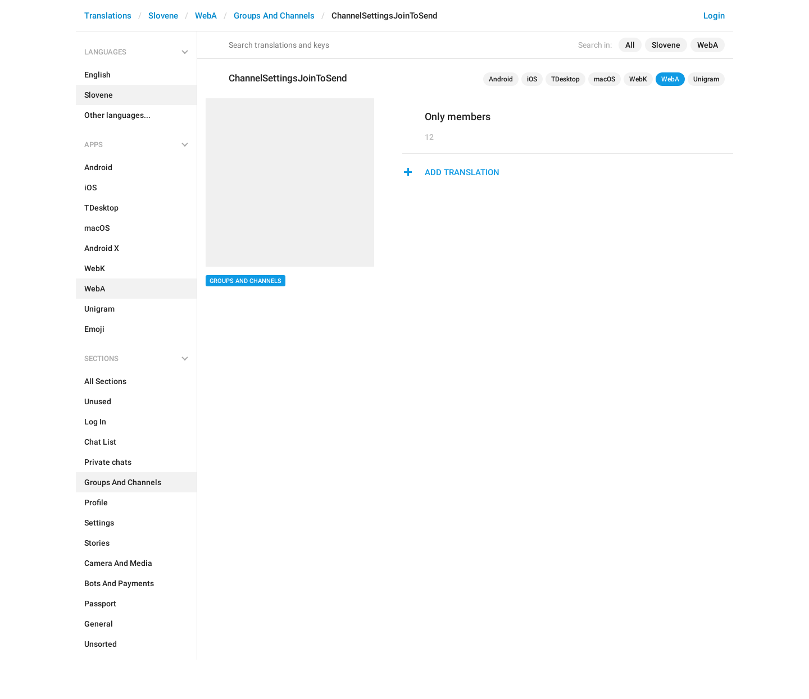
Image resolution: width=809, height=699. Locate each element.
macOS (604, 79)
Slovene (163, 16)
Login (714, 16)
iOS (532, 79)
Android (501, 79)
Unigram (706, 79)
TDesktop (565, 79)
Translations (107, 16)
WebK (638, 79)
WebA (206, 16)
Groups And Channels (274, 16)
